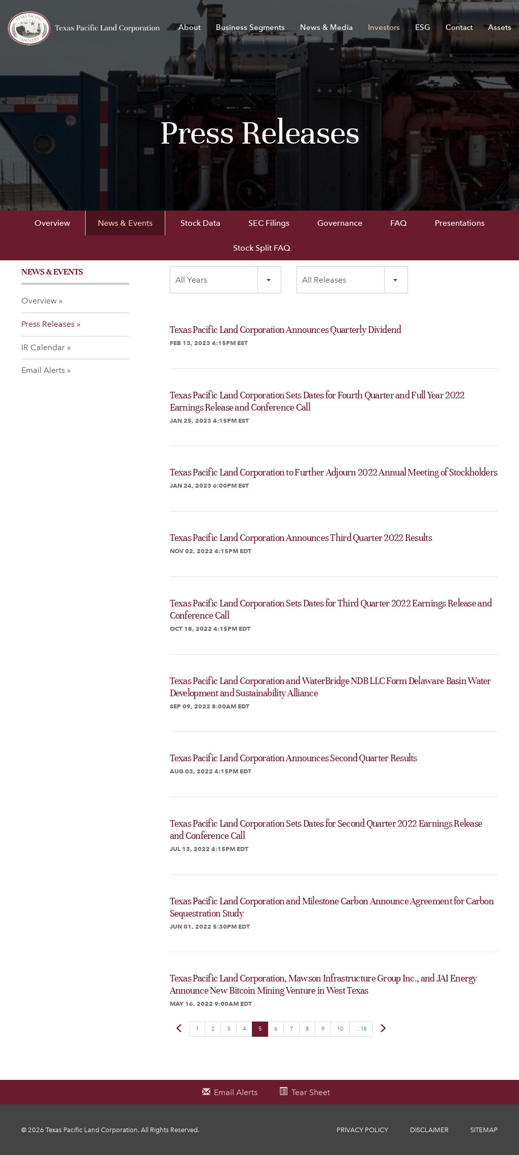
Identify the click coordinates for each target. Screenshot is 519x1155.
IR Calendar (43, 347)
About (189, 27)
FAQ (398, 223)
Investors (384, 27)
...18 (361, 1029)
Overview (52, 223)
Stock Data (200, 223)
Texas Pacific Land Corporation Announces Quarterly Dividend (285, 329)
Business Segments (250, 27)
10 (340, 1029)
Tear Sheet (310, 1092)
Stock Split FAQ (261, 248)
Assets (499, 27)
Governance (339, 223)
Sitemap (484, 1130)
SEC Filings (268, 223)
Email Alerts (43, 370)
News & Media (326, 27)
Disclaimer (429, 1130)
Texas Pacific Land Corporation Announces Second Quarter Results (293, 758)
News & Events (125, 223)
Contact (459, 27)
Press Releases (48, 324)
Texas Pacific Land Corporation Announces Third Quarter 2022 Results (301, 537)
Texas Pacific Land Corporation (92, 1130)
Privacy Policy (362, 1130)
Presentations (460, 223)
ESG (422, 27)
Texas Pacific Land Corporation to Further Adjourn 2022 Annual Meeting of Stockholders (334, 472)
